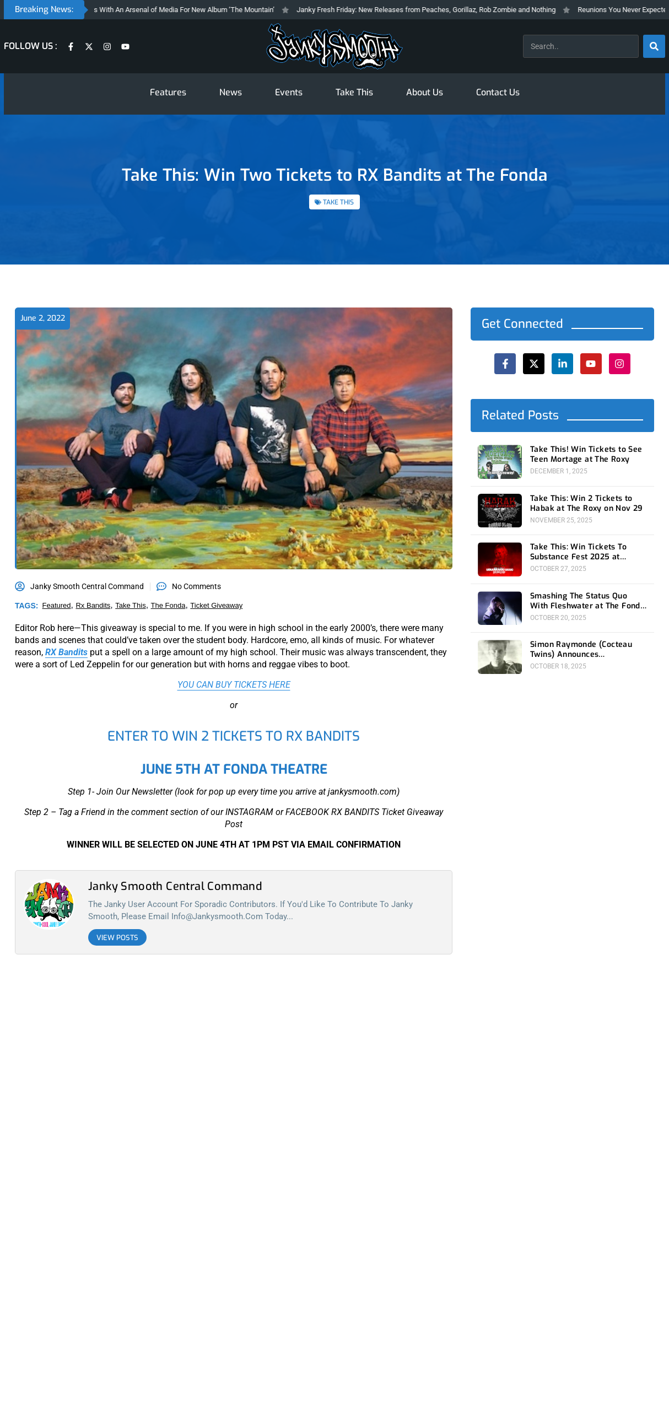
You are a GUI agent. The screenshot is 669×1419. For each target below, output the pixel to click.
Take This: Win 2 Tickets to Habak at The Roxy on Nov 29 (586, 504)
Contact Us (498, 92)
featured (56, 605)
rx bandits (92, 605)
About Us (424, 92)
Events (289, 92)
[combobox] (581, 46)
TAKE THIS (338, 202)
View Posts (117, 937)
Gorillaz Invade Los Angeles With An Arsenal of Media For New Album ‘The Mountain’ (157, 10)
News (230, 92)
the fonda (168, 605)
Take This (354, 92)
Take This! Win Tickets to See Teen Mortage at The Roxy (586, 455)
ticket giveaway (216, 605)
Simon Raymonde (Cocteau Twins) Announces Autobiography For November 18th (587, 650)
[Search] (654, 46)
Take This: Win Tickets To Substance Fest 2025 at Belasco (578, 552)
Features (168, 92)
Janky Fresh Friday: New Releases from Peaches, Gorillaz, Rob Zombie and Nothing (440, 10)
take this (130, 605)
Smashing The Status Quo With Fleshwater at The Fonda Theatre (587, 601)
